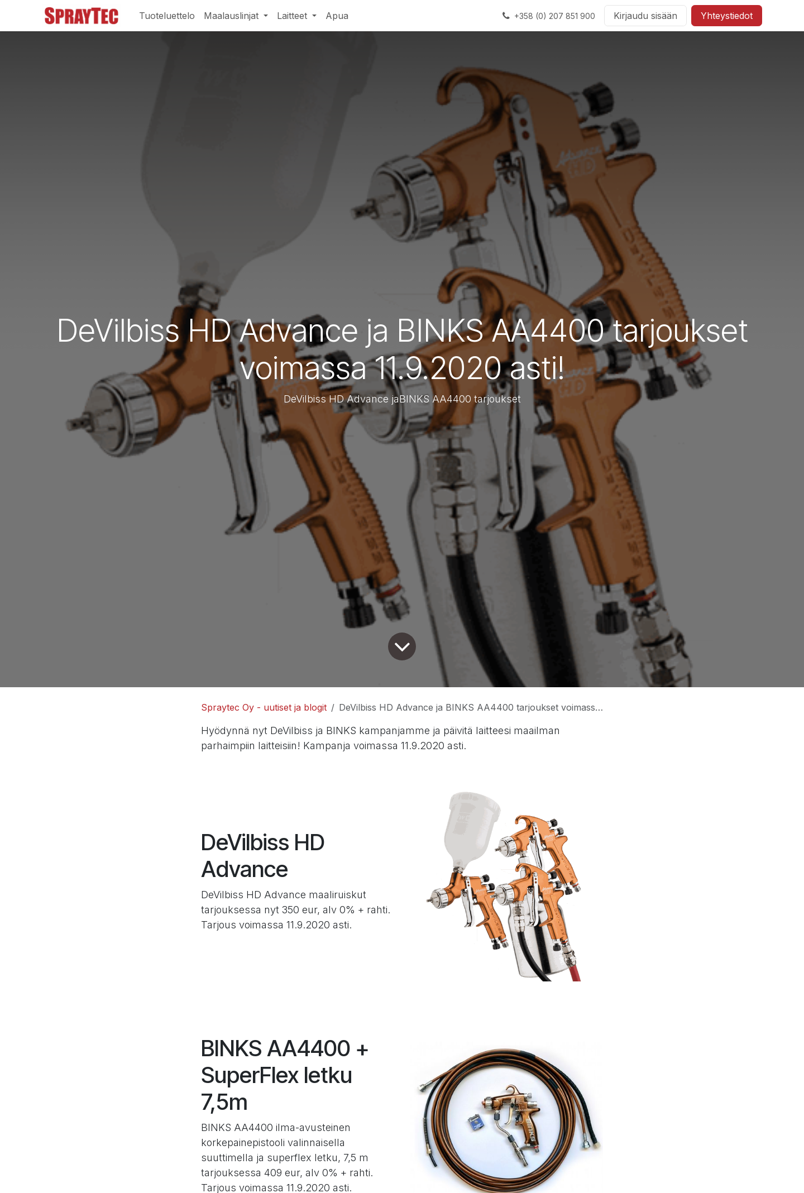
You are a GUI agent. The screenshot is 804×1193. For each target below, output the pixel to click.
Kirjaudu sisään (645, 15)
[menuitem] (167, 15)
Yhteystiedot (727, 15)
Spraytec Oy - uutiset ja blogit (264, 707)
